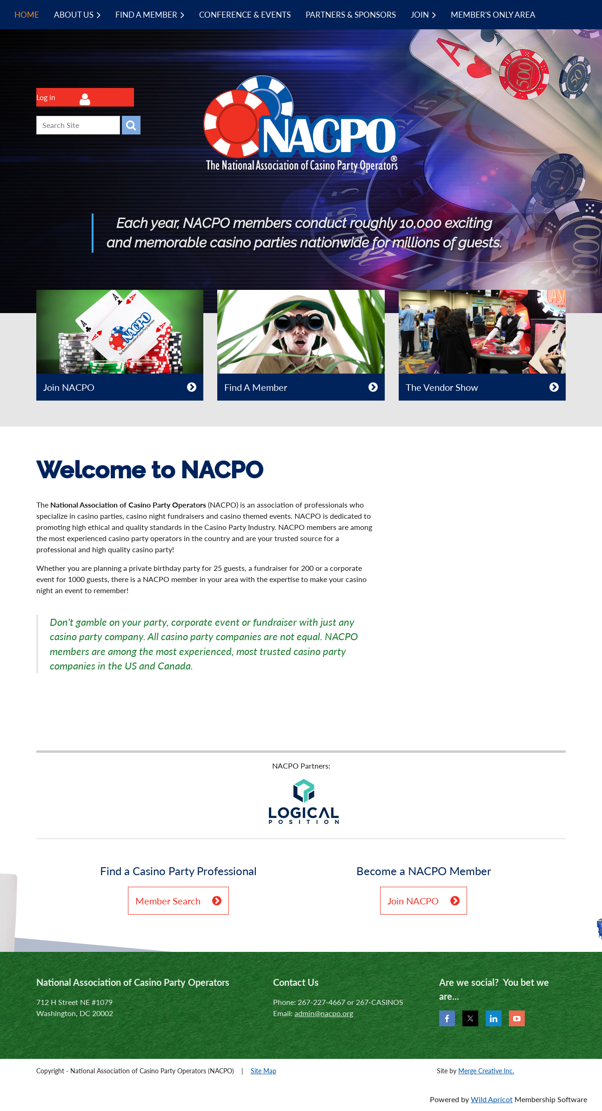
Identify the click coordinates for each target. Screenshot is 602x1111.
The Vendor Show (442, 387)
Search (131, 125)
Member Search (168, 900)
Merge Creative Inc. (486, 1071)
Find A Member (255, 387)
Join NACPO (68, 387)
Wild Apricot (492, 1099)
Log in (45, 97)
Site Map (263, 1071)
